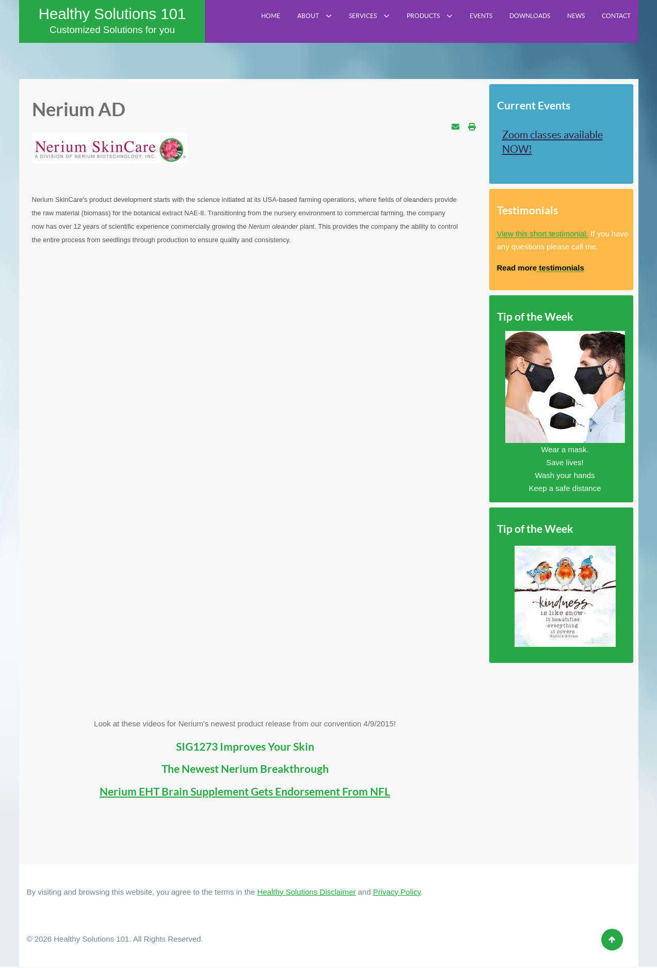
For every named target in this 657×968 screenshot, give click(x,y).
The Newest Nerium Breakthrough (245, 771)
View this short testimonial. (542, 235)
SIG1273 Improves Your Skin (245, 748)
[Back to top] (612, 941)
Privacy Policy (397, 893)
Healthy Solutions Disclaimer (306, 893)
